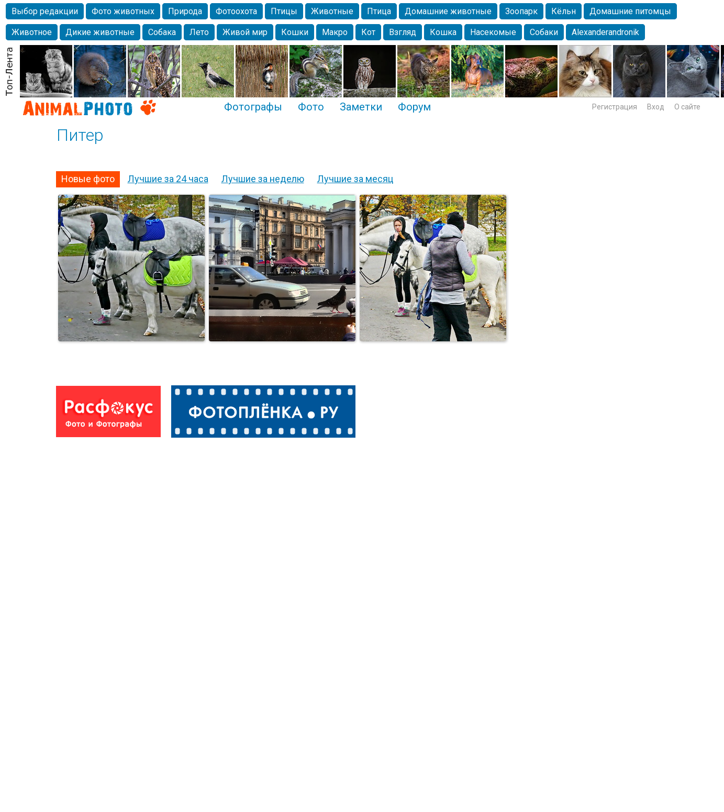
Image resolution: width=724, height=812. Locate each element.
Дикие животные (100, 32)
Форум (414, 107)
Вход (655, 107)
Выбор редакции (45, 11)
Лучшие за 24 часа (168, 178)
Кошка (443, 32)
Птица (379, 11)
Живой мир (245, 32)
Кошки (294, 32)
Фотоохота (236, 11)
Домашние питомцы (630, 11)
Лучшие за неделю (262, 178)
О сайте (687, 107)
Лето (199, 32)
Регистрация (614, 107)
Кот (368, 32)
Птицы (284, 11)
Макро (335, 32)
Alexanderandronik (605, 32)
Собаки (544, 32)
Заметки (361, 107)
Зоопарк (521, 11)
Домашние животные (448, 11)
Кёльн (563, 11)
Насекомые (493, 32)
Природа (185, 11)
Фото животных (123, 11)
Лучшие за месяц (355, 178)
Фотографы (253, 107)
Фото (311, 107)
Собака (162, 32)
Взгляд (402, 32)
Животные (332, 11)
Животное (32, 32)
